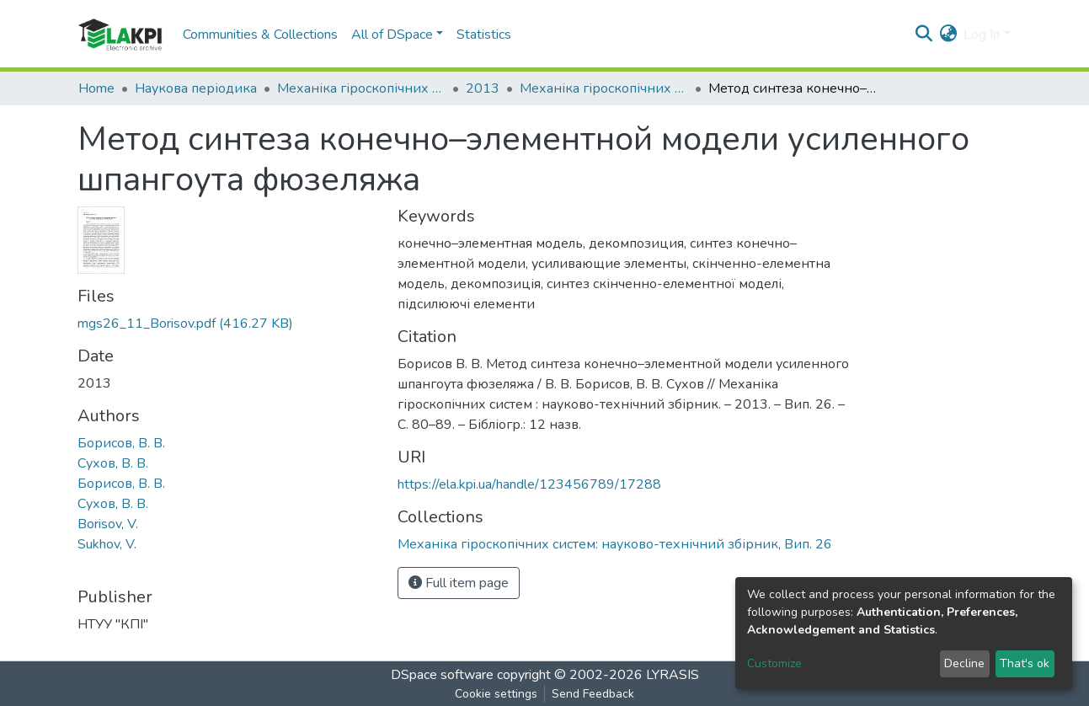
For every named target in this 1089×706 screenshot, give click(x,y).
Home (96, 88)
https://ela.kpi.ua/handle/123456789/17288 (529, 484)
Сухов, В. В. (112, 463)
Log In (982, 34)
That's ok (1024, 663)
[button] (947, 34)
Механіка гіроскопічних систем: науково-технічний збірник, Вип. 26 (604, 88)
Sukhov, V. (106, 544)
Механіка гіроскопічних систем (361, 88)
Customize (774, 663)
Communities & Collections (260, 34)
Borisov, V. (107, 524)
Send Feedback (593, 694)
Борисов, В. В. (121, 443)
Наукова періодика (196, 88)
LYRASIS (672, 675)
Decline (964, 663)
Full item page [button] (458, 583)
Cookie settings (496, 694)
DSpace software (442, 675)
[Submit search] (923, 34)
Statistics (483, 34)
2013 (482, 88)
